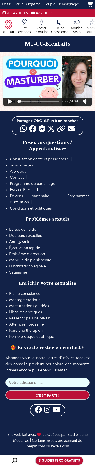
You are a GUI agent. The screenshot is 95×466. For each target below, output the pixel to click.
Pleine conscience (24, 294)
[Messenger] (41, 128)
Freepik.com (35, 446)
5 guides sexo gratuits (59, 461)
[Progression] (38, 101)
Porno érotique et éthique (31, 337)
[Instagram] (47, 409)
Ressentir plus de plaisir (29, 318)
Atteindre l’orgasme (26, 324)
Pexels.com (60, 446)
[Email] (71, 128)
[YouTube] (56, 409)
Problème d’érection (27, 254)
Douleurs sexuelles (25, 236)
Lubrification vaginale (27, 266)
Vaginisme (18, 272)
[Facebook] (32, 128)
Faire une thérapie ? (26, 331)
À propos (18, 172)
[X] (51, 128)
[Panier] (90, 4)
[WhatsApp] (23, 128)
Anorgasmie (19, 242)
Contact (17, 178)
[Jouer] (10, 102)
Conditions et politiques (31, 208)
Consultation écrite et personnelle (39, 159)
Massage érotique (25, 300)
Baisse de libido (22, 230)
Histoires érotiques (25, 312)
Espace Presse (22, 190)
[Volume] (85, 102)
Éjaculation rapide (24, 248)
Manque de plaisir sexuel (30, 260)
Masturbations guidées (29, 306)
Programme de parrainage (32, 184)
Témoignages (21, 165)
